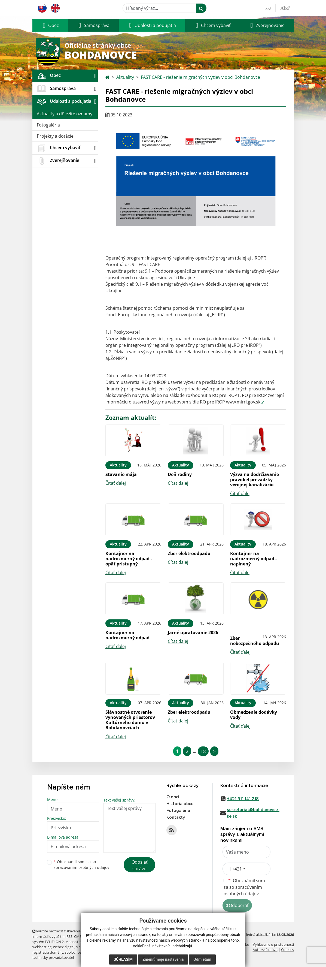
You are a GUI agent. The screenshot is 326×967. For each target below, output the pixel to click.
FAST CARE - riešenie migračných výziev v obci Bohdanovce (200, 77)
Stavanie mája (121, 474)
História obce (179, 804)
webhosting (41, 946)
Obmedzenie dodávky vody (253, 714)
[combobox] (235, 869)
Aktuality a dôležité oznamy (64, 114)
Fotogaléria (48, 125)
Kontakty (175, 817)
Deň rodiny (180, 474)
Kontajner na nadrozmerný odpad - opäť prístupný (128, 558)
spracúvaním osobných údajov (81, 867)
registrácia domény (47, 952)
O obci (172, 797)
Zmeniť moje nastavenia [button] (163, 959)
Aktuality (125, 77)
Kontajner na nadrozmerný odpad (127, 635)
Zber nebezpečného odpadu (254, 640)
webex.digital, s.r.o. (68, 946)
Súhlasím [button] (123, 959)
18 (203, 751)
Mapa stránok (76, 941)
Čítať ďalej (115, 483)
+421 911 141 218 (243, 799)
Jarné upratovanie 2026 (193, 632)
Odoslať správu (140, 865)
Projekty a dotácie (55, 136)
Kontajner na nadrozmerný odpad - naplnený (253, 558)
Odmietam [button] (202, 959)
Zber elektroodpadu (189, 553)
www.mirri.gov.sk (243, 402)
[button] (50, 25)
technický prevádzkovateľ (53, 957)
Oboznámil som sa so (81, 864)
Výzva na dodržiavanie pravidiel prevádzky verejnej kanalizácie (254, 479)
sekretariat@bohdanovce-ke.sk (253, 813)
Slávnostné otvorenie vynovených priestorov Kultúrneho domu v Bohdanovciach (130, 720)
